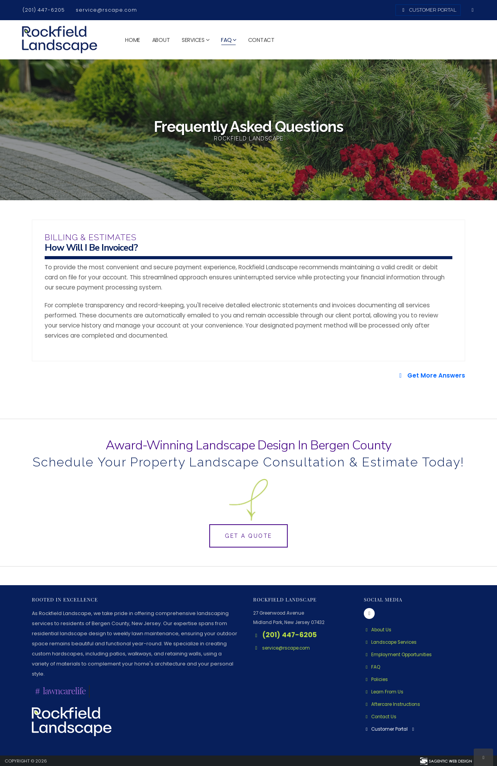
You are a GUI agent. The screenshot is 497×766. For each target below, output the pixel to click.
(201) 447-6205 (44, 10)
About (161, 40)
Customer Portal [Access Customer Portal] (428, 10)
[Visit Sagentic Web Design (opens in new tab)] (445, 761)
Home (132, 40)
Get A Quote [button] (248, 536)
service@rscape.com (106, 10)
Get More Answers (431, 375)
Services (193, 40)
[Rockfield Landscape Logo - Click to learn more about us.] (71, 721)
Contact (261, 40)
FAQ (226, 40)
